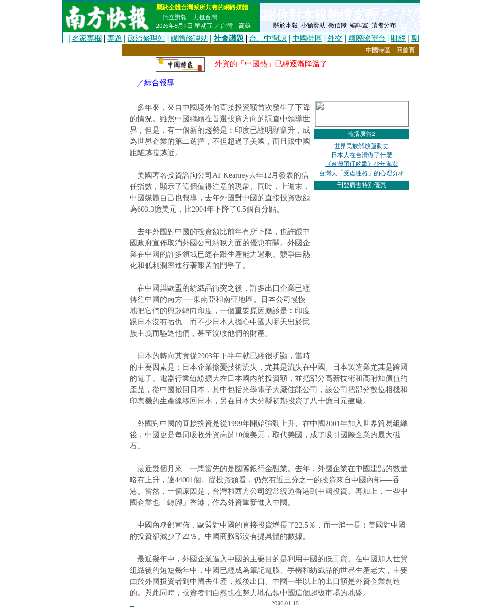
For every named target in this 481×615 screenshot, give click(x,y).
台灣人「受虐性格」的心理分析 (361, 173)
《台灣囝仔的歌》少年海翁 (361, 163)
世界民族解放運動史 (361, 146)
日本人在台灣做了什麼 (361, 154)
